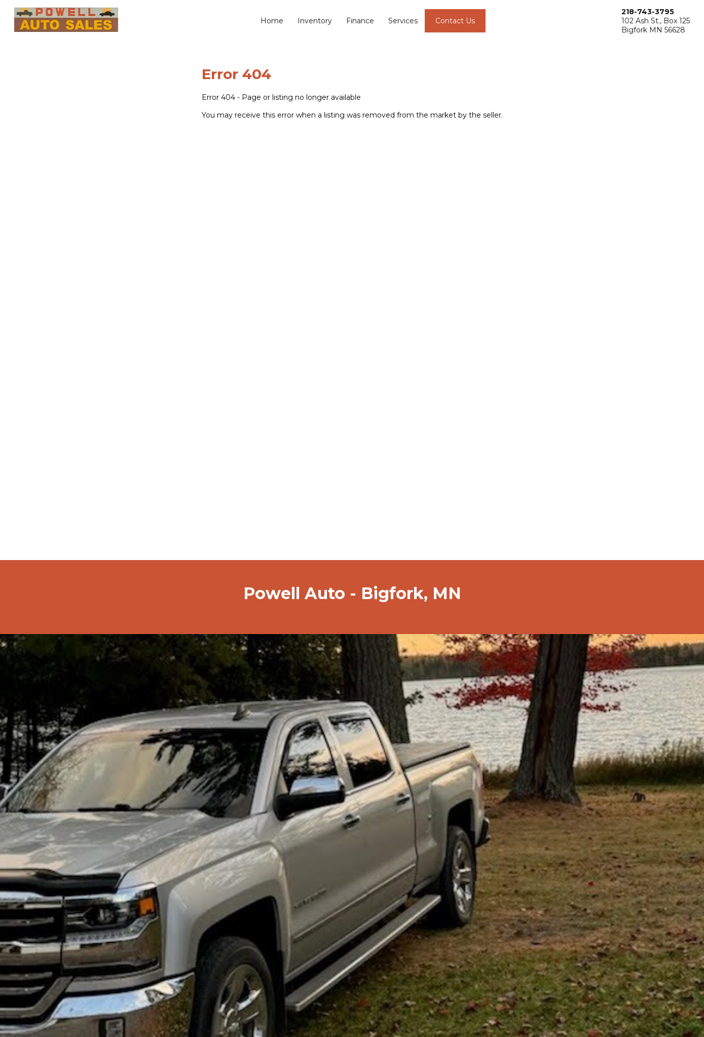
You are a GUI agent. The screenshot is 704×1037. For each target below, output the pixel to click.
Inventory (315, 20)
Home (272, 20)
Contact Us (455, 20)
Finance (360, 20)
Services (403, 20)
